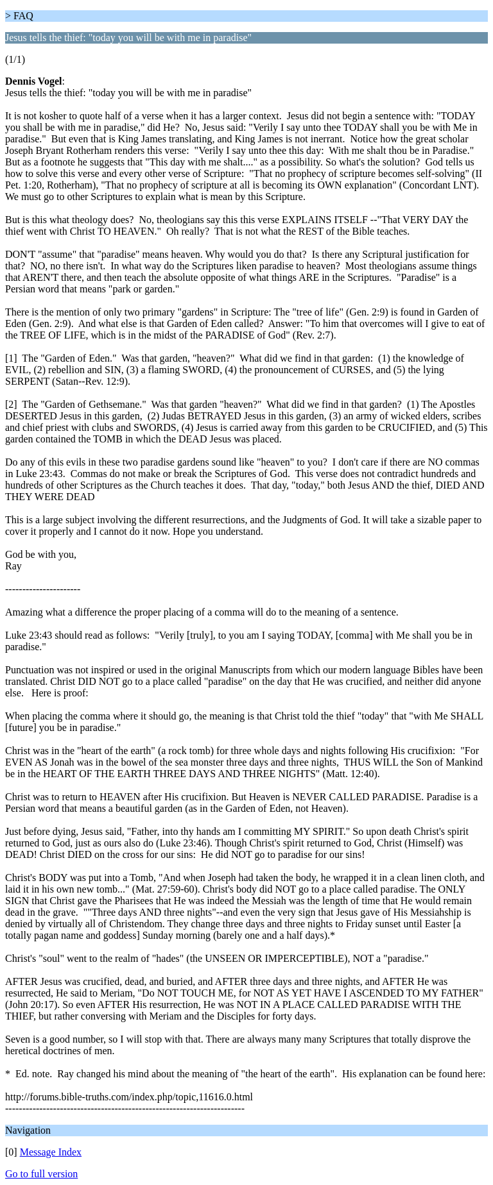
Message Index (51, 1152)
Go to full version (41, 1173)
